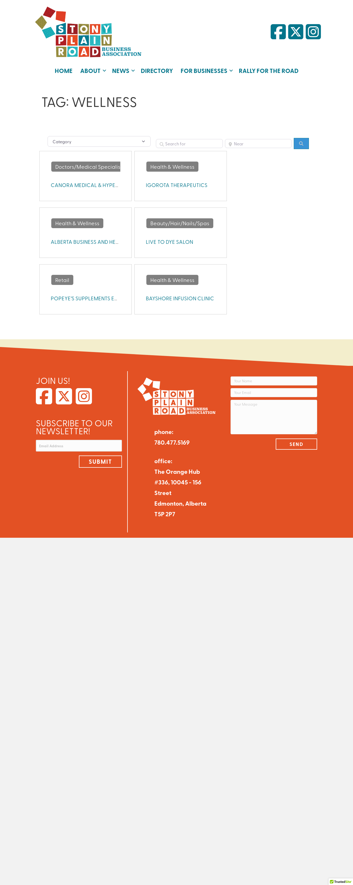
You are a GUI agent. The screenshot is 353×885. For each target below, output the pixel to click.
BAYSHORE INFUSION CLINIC (180, 298)
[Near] (258, 143)
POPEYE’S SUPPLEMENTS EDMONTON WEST (103, 298)
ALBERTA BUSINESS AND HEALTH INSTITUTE (102, 241)
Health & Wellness (172, 166)
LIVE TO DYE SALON (169, 241)
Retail (62, 279)
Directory (157, 70)
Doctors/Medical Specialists (90, 166)
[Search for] (189, 143)
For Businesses (204, 70)
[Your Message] (274, 417)
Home (64, 70)
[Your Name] (274, 380)
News (120, 70)
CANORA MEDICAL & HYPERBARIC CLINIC (101, 184)
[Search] (301, 143)
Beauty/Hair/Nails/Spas (179, 223)
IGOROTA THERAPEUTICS (176, 184)
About (90, 70)
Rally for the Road (269, 70)
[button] (104, 71)
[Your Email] (274, 392)
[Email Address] (79, 446)
